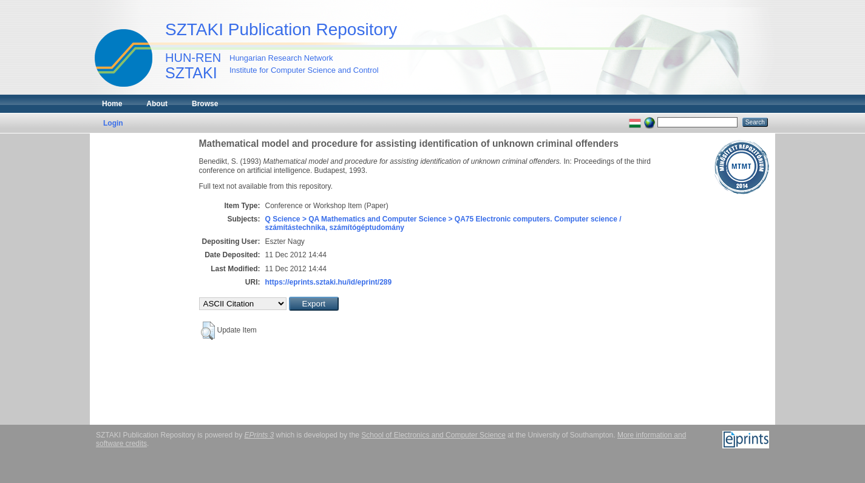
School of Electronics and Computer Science (433, 435)
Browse (205, 104)
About (157, 104)
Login (113, 123)
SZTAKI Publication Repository (281, 29)
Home (112, 104)
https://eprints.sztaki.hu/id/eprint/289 (328, 282)
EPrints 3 (259, 435)
